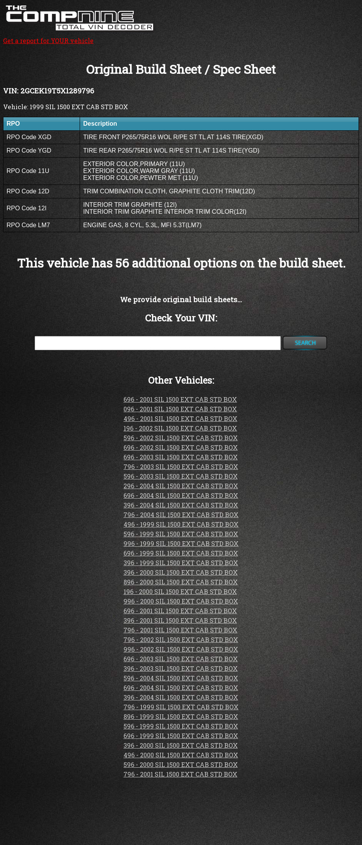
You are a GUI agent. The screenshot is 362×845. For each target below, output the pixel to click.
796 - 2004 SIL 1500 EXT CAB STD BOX (181, 515)
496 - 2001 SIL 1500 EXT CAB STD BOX (180, 418)
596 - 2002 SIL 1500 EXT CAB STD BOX (180, 438)
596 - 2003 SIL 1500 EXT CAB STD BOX (180, 476)
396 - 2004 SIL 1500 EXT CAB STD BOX (180, 505)
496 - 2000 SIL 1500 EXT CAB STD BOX (180, 755)
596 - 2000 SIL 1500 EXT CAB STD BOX (180, 764)
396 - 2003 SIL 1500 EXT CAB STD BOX (180, 668)
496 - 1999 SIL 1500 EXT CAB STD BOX (181, 524)
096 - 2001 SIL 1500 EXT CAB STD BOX (180, 409)
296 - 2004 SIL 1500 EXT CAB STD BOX (180, 486)
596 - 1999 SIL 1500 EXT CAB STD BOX (180, 534)
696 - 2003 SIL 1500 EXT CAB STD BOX (180, 457)
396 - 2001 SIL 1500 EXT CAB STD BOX (180, 620)
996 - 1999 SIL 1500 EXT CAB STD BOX (181, 543)
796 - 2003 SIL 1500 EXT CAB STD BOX (180, 466)
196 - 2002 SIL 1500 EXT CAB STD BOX (180, 428)
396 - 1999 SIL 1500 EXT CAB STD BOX (180, 563)
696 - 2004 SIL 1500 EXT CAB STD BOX (180, 495)
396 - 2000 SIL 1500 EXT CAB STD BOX (180, 572)
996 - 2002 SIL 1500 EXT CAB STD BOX (180, 649)
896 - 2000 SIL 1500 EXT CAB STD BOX (180, 582)
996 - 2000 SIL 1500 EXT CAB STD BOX (180, 601)
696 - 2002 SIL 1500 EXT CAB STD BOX (180, 447)
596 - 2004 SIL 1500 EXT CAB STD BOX (180, 678)
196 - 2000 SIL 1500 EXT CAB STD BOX (180, 591)
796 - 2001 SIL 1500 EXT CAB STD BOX (180, 630)
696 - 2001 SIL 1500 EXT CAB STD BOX (180, 399)
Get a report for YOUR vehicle (80, 36)
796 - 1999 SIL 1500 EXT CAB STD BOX (181, 707)
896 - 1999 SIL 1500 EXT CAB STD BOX (180, 716)
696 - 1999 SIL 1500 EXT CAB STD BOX (180, 553)
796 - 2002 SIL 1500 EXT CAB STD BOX (180, 639)
